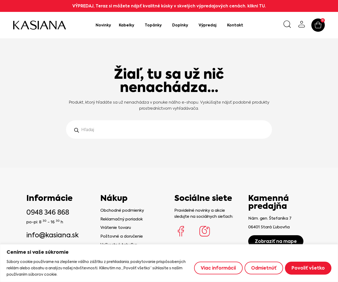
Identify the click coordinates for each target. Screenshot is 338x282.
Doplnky (181, 25)
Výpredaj (209, 25)
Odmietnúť (262, 268)
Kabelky (128, 25)
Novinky (103, 25)
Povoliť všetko (307, 268)
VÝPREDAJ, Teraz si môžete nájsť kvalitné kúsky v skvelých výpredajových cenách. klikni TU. (169, 6)
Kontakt (235, 25)
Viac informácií (215, 268)
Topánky (154, 25)
